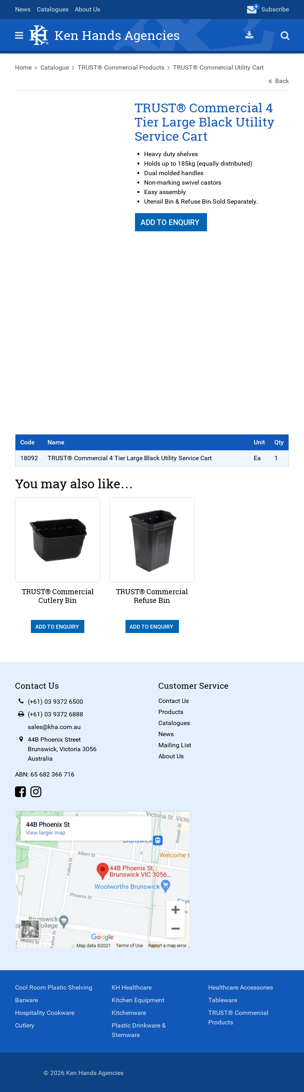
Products (170, 710)
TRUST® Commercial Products (121, 68)
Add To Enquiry (171, 222)
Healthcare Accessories (240, 986)
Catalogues (53, 9)
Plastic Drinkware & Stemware (139, 1028)
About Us (88, 9)
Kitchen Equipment (138, 998)
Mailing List (174, 743)
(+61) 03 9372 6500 (56, 700)
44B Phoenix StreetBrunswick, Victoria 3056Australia (62, 747)
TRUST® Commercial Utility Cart (219, 68)
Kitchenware (129, 1011)
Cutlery (25, 1024)
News (23, 9)
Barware (27, 998)
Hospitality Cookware (45, 1011)
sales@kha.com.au (55, 725)
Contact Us (173, 699)
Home (24, 68)
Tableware (222, 998)
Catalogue (55, 68)
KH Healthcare (132, 986)
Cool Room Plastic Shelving (54, 986)
